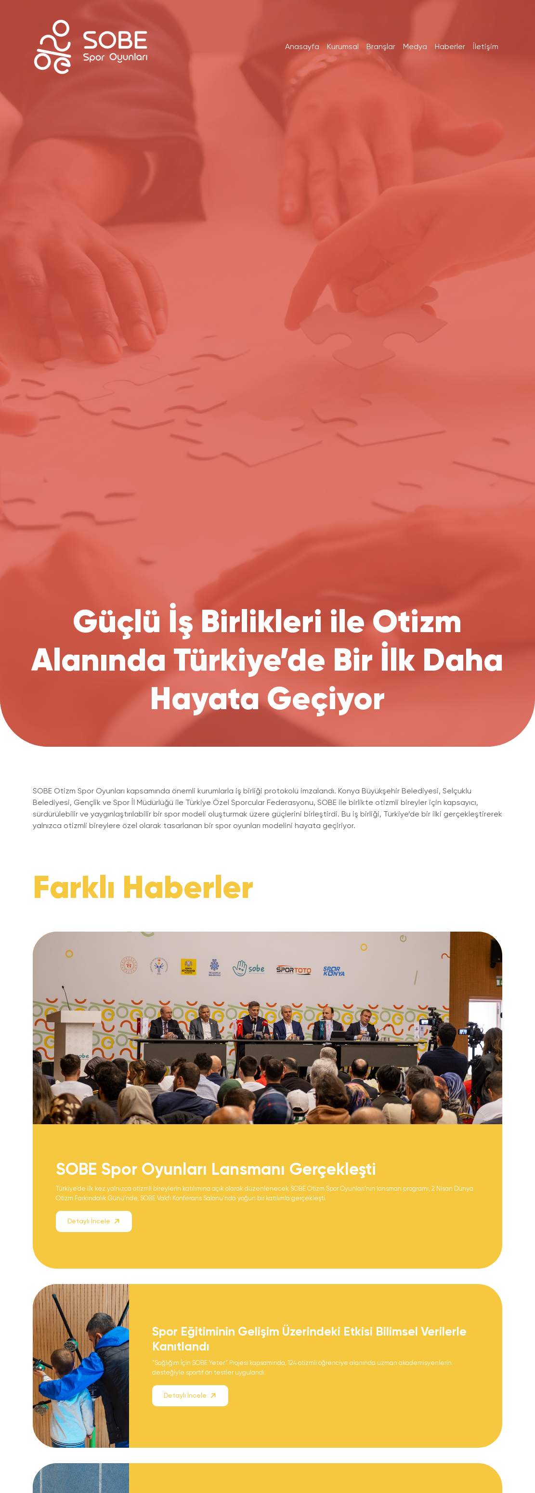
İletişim (485, 46)
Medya (415, 46)
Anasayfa (302, 46)
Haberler (450, 46)
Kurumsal (343, 46)
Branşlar (380, 46)
